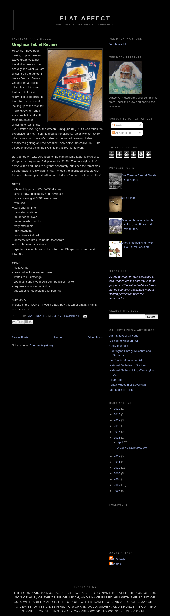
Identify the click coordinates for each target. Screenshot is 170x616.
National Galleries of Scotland (128, 365)
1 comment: (72, 316)
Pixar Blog (115, 379)
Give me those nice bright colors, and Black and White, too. (137, 225)
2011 (117, 462)
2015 (117, 431)
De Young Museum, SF (124, 340)
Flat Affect (85, 18)
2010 (117, 467)
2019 (117, 414)
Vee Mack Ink (118, 44)
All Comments (122, 132)
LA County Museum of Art (125, 360)
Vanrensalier (118, 558)
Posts (117, 125)
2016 (117, 426)
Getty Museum (118, 345)
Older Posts (95, 337)
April (120, 442)
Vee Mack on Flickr (121, 389)
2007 (117, 485)
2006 (117, 490)
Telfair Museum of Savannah (127, 384)
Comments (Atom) (41, 345)
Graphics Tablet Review (34, 44)
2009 (117, 473)
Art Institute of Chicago (124, 335)
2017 (117, 420)
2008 (117, 479)
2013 (117, 437)
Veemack (116, 564)
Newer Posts (20, 337)
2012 (117, 456)
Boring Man (128, 197)
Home (58, 337)
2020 (117, 408)
